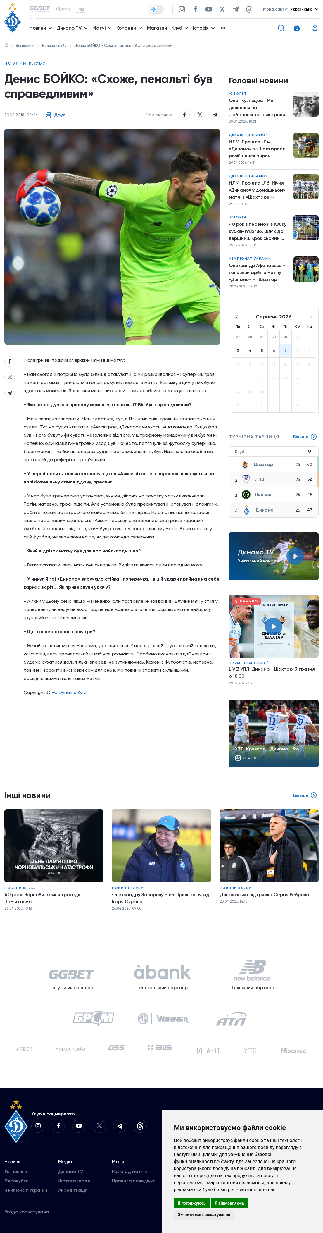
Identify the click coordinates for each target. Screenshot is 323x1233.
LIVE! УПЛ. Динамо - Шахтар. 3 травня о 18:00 (272, 672)
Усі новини (15, 1171)
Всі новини (25, 45)
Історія (237, 94)
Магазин (157, 28)
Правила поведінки (134, 1181)
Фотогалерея (74, 1181)
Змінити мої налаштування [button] (204, 1214)
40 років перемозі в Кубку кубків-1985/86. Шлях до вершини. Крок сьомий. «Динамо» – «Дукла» (257, 231)
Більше (305, 436)
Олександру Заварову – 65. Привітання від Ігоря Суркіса (160, 898)
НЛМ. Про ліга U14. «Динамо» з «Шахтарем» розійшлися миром (257, 149)
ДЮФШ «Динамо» (248, 135)
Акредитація (72, 1190)
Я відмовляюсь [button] (229, 1203)
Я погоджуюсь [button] (192, 1203)
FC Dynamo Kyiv (69, 692)
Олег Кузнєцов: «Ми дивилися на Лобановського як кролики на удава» (259, 108)
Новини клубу (54, 45)
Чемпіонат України (250, 258)
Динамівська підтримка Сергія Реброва (264, 894)
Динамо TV (70, 1171)
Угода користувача (26, 1212)
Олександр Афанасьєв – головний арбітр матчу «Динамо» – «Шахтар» (257, 272)
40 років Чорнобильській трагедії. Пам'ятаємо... (43, 898)
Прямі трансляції (248, 663)
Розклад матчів (129, 1171)
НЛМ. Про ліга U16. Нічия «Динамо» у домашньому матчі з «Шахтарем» (257, 190)
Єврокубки (16, 1181)
